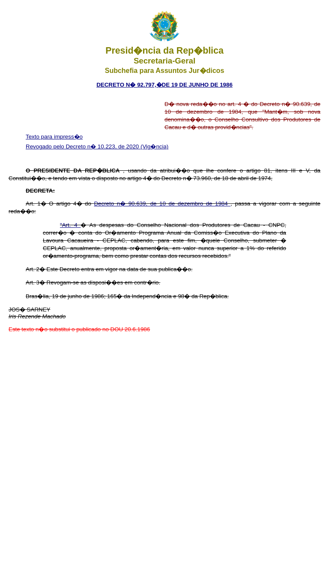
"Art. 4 (70, 225)
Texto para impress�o (54, 136)
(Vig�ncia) (154, 146)
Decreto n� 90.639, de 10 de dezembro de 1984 (162, 203)
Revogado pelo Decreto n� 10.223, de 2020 (83, 146)
